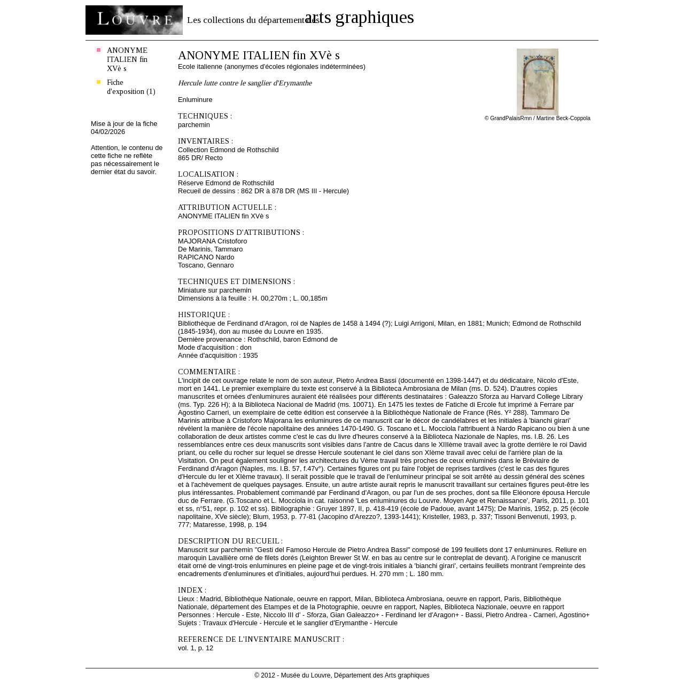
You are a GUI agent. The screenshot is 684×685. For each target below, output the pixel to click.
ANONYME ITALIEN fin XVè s (127, 59)
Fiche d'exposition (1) (131, 87)
